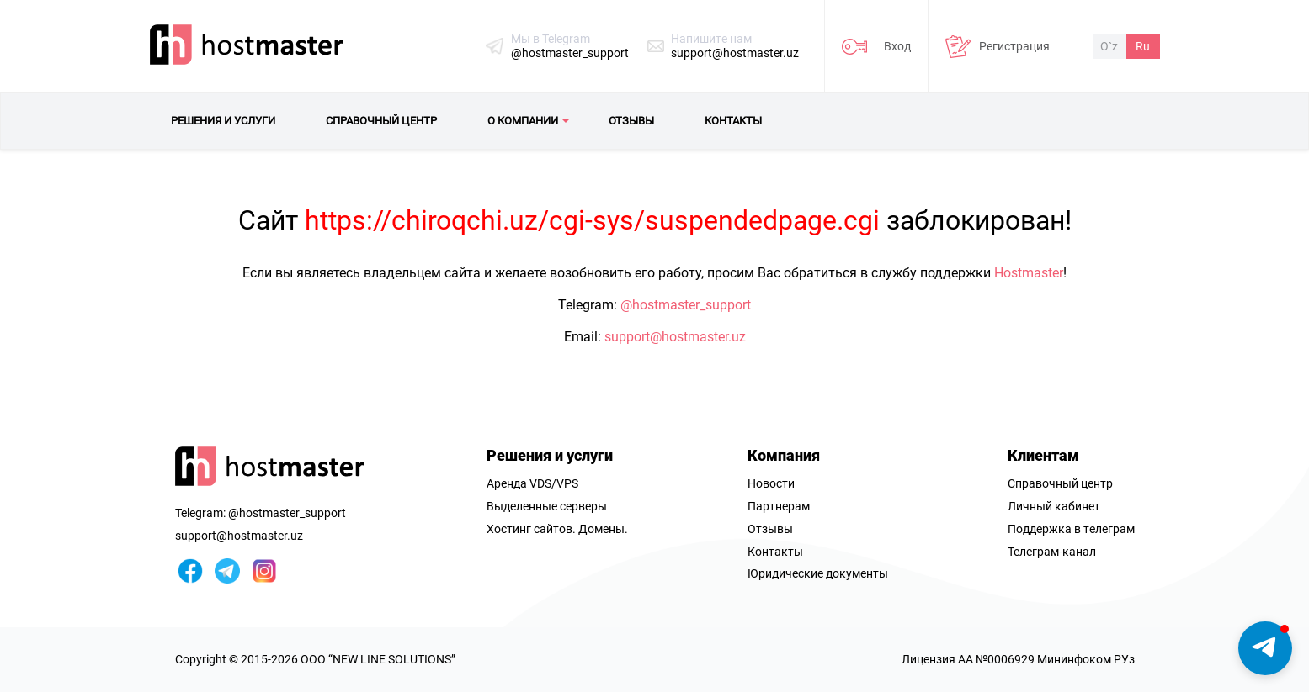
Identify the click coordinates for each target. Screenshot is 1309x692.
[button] (1265, 648)
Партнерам (779, 506)
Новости (771, 483)
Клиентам (1043, 455)
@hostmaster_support (570, 53)
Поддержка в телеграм (1071, 529)
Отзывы (770, 529)
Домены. (603, 529)
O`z (1109, 46)
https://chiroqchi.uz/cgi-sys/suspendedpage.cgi (592, 220)
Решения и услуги (550, 455)
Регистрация (1014, 46)
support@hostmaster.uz (735, 53)
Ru (1143, 46)
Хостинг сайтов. (531, 529)
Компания (784, 455)
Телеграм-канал (1052, 551)
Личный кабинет (1054, 506)
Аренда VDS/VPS (532, 483)
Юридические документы (818, 573)
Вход (897, 46)
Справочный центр (1060, 483)
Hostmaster (1028, 273)
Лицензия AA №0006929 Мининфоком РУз (1018, 659)
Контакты (775, 551)
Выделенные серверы (547, 506)
